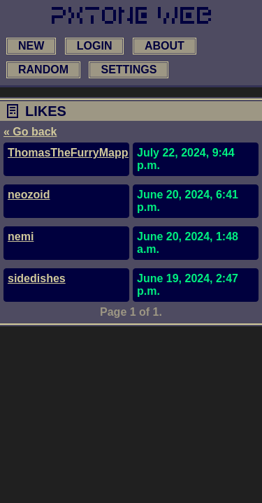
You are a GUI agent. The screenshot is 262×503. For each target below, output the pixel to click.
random (43, 69)
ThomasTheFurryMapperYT (80, 153)
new (31, 46)
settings (129, 69)
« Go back (30, 132)
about (164, 46)
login (94, 46)
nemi (21, 236)
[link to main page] (131, 15)
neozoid (29, 195)
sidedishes (37, 278)
